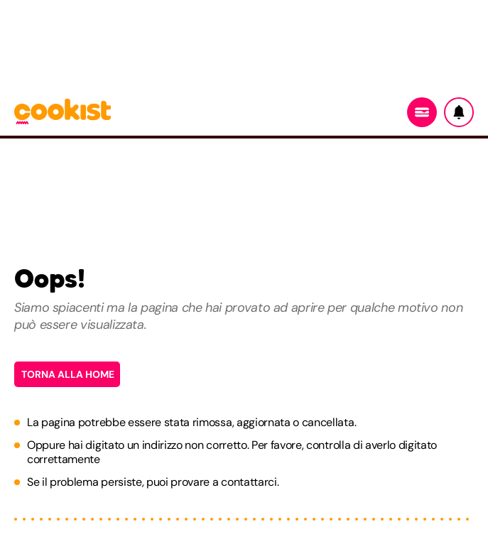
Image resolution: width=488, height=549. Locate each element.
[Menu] (422, 112)
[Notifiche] (459, 112)
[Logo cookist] (62, 112)
